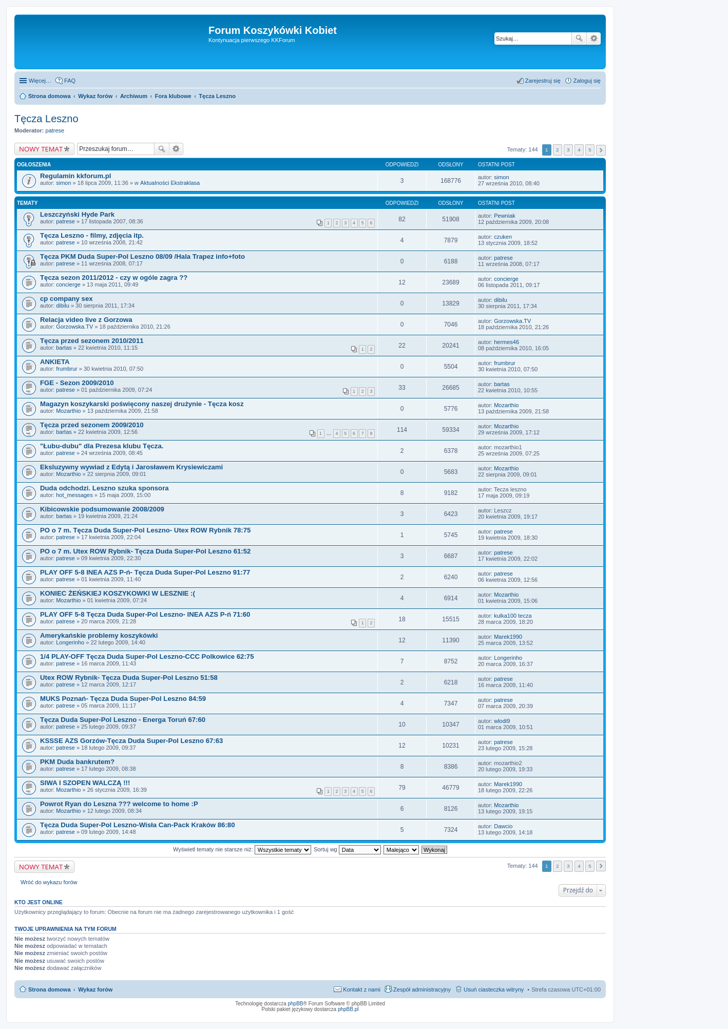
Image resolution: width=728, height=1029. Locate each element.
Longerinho (70, 642)
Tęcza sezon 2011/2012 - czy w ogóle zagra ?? (113, 277)
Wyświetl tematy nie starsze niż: (242, 849)
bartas (64, 348)
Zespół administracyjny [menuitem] (422, 989)
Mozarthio (68, 411)
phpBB (295, 1003)
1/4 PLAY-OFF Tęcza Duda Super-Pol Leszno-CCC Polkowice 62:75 (147, 656)
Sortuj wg (347, 849)
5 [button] (589, 150)
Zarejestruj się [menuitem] (543, 81)
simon (63, 183)
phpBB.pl (348, 1009)
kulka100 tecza (512, 616)
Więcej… (40, 81)
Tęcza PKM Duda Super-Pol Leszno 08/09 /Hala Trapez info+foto (142, 256)
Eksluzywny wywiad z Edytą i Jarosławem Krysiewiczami (131, 467)
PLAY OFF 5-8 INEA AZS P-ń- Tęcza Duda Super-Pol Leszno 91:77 (145, 572)
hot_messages (74, 495)
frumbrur (67, 369)
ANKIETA (55, 362)
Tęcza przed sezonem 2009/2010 (92, 425)
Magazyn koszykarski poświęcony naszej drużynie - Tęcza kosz (142, 404)
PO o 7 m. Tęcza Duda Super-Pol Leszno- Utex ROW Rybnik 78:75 (145, 530)
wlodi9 (502, 721)
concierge (68, 284)
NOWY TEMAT (41, 149)
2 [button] (557, 150)
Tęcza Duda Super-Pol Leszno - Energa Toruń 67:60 (122, 719)
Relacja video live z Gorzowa (86, 319)
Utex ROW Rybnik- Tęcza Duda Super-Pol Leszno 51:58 (129, 677)
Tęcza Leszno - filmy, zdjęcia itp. (92, 235)
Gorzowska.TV (74, 326)
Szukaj (579, 38)
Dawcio (503, 826)
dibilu (62, 305)
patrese (55, 130)
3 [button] (568, 150)
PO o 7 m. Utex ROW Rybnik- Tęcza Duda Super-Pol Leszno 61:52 (145, 551)
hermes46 (506, 342)
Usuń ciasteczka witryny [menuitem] (494, 989)
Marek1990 (508, 637)
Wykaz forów (95, 989)
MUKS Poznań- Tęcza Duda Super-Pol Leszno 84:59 (123, 698)
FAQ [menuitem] (69, 81)
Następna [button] (601, 150)
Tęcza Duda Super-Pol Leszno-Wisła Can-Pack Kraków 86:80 (137, 825)
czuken (503, 237)
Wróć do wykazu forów (49, 882)
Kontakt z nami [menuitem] (361, 989)
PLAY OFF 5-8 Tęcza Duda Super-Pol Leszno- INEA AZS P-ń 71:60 (145, 614)
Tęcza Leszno (46, 118)
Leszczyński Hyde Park (77, 214)
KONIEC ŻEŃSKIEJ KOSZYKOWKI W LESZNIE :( (117, 593)
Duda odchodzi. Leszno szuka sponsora (104, 488)
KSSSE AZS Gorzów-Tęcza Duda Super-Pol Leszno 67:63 (131, 741)
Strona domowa (49, 989)
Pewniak (504, 216)
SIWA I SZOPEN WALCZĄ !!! (85, 783)
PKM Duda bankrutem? (77, 762)
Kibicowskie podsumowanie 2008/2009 (102, 509)
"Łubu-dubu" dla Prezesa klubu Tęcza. (101, 446)
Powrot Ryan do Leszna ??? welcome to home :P (119, 804)
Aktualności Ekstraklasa (170, 183)
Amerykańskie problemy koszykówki (99, 635)
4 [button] (579, 150)
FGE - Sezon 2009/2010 (77, 383)
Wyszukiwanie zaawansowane (594, 38)
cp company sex (66, 298)
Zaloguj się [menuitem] (587, 81)
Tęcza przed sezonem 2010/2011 (92, 341)
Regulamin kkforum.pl (75, 176)
